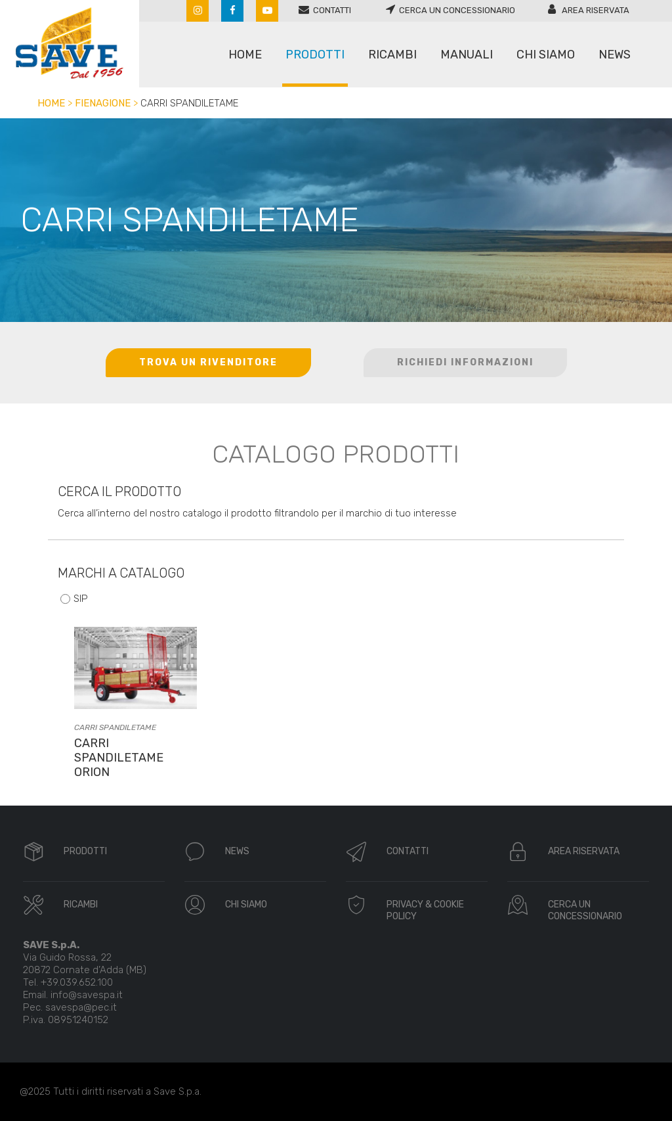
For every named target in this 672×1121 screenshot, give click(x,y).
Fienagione (103, 103)
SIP (81, 599)
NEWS (237, 851)
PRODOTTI (85, 851)
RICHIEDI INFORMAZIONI (465, 362)
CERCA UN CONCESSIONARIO (585, 910)
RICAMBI (81, 904)
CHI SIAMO (246, 904)
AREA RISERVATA (584, 851)
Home (51, 103)
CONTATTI (408, 851)
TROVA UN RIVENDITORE (208, 362)
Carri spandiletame (115, 727)
